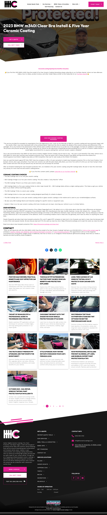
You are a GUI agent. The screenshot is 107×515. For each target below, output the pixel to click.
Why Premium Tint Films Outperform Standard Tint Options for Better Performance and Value (82, 317)
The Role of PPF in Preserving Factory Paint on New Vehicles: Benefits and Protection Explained (53, 280)
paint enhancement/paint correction (41, 232)
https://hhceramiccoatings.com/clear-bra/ (46, 224)
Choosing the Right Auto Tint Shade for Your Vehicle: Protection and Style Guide (52, 316)
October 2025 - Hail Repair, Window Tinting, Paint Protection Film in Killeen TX (21, 391)
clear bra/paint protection (62, 232)
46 (60, 406)
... (56, 406)
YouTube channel (82, 74)
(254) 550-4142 (79, 436)
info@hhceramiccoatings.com (84, 440)
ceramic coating (15, 232)
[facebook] (74, 478)
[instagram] (78, 478)
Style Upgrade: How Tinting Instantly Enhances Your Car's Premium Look (52, 354)
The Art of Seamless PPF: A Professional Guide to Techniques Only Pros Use (19, 316)
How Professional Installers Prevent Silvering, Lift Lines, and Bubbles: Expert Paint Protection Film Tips (83, 355)
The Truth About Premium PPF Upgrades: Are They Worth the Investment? (21, 354)
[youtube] (83, 478)
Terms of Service (57, 508)
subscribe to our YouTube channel (65, 171)
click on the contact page (90, 230)
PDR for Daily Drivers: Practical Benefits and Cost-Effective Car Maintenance (22, 279)
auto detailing (25, 232)
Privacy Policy (49, 508)
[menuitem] (34, 4)
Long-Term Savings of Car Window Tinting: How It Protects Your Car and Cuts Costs (83, 280)
